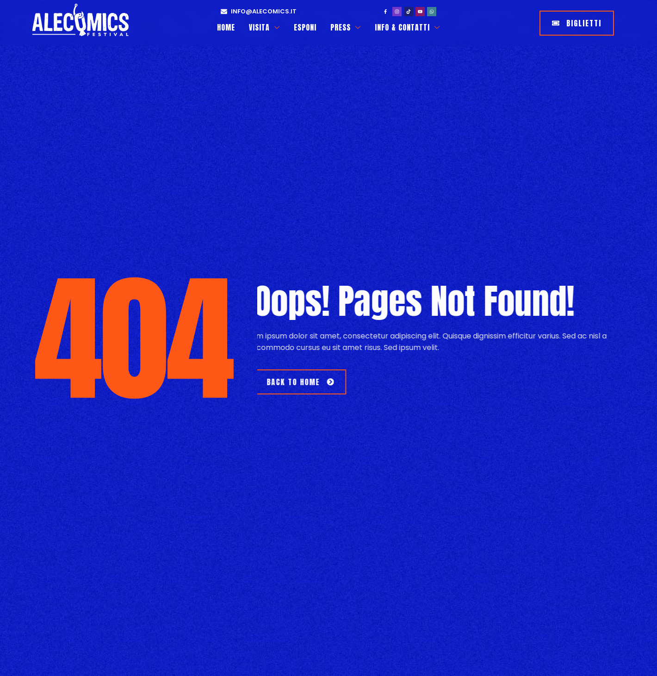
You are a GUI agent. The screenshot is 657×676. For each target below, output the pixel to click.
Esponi (305, 27)
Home (226, 27)
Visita (264, 27)
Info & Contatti (407, 27)
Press (346, 27)
